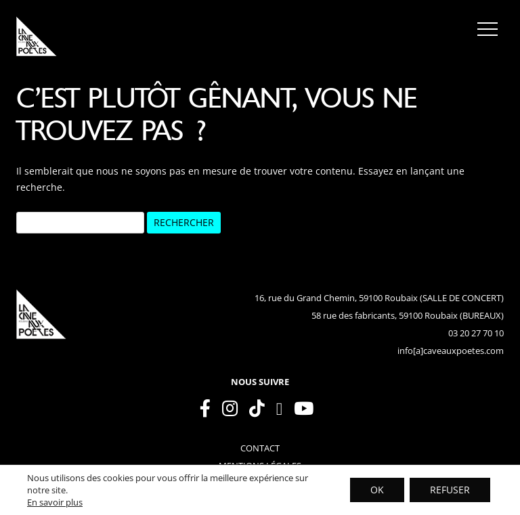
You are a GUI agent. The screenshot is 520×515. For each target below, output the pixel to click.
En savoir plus (55, 502)
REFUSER (450, 489)
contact (260, 448)
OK (377, 489)
